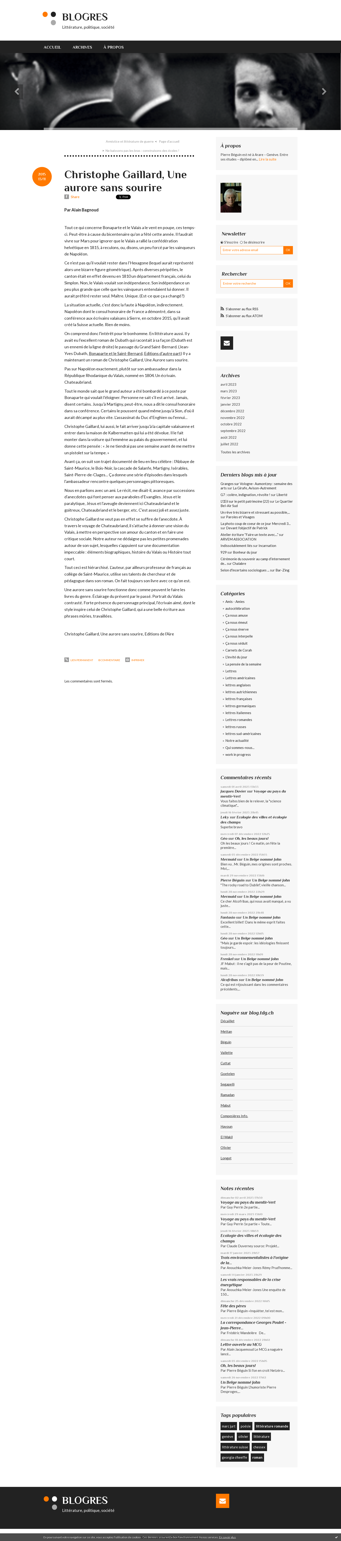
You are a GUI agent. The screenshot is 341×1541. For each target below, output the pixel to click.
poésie (246, 1426)
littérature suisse (235, 1447)
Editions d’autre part (162, 353)
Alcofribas (229, 980)
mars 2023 (229, 391)
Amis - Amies (235, 601)
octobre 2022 (231, 424)
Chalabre (239, 563)
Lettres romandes (238, 720)
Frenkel (227, 959)
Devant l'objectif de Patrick (246, 528)
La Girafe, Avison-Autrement (254, 488)
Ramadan (228, 1095)
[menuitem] (55, 47)
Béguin (226, 1042)
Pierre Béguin (233, 880)
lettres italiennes (238, 713)
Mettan (226, 1031)
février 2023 (230, 398)
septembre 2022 (233, 431)
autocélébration (237, 608)
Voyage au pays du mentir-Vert (248, 1202)
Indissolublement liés (236, 545)
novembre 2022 (233, 418)
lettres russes (235, 727)
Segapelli (228, 1084)
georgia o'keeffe (234, 1457)
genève (227, 1436)
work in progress (238, 754)
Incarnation (267, 545)
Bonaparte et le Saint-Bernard (115, 353)
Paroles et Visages (240, 517)
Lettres (231, 671)
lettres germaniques (240, 706)
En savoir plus (227, 1537)
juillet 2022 (229, 444)
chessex (259, 1447)
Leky (225, 817)
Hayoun (226, 1126)
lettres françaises (238, 699)
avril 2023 (228, 384)
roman (257, 1457)
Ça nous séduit (236, 643)
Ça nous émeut (236, 622)
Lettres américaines (240, 678)
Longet (226, 1158)
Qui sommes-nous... (239, 748)
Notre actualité (237, 740)
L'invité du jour (236, 657)
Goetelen (228, 1074)
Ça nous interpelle (239, 636)
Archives (82, 47)
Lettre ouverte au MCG (241, 1344)
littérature (262, 1436)
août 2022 (229, 437)
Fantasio (228, 917)
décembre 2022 (232, 411)
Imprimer (134, 660)
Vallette (227, 1052)
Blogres (85, 17)
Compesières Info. (234, 1116)
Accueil (52, 47)
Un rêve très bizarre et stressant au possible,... (255, 512)
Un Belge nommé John (262, 859)
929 (224, 552)
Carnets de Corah (238, 650)
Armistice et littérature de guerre (130, 141)
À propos (114, 47)
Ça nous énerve (237, 629)
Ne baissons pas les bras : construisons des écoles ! (142, 150)
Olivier (226, 1147)
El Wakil (227, 1137)
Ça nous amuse (236, 615)
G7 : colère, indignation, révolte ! (245, 495)
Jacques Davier (233, 791)
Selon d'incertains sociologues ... (245, 570)
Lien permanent (78, 660)
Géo (224, 838)
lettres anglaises (238, 685)
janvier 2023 (230, 404)
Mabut (226, 1105)
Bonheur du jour (245, 552)
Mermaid (228, 859)
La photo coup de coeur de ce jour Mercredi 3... (256, 523)
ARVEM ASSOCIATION (238, 539)
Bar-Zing (282, 570)
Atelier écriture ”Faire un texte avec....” (249, 534)
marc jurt (228, 1426)
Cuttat (226, 1063)
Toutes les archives (235, 452)
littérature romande (272, 1426)
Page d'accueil (169, 141)
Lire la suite (267, 159)
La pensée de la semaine (243, 664)
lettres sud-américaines (243, 734)
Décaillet (228, 1021)
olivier (243, 1436)
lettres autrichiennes (241, 692)
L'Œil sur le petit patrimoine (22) (245, 501)
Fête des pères (233, 1306)
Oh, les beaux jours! (251, 838)
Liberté (281, 495)
